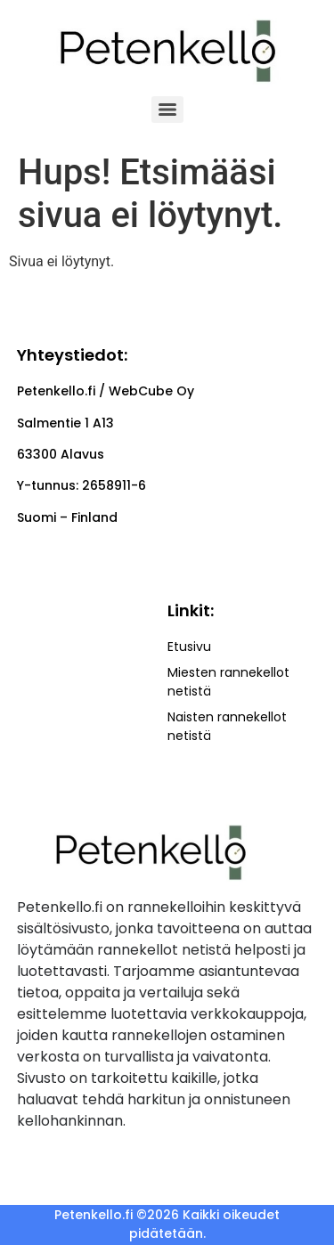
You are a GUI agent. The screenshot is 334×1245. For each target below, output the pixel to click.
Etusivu (189, 646)
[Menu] (167, 109)
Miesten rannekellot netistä (228, 681)
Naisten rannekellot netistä (227, 726)
